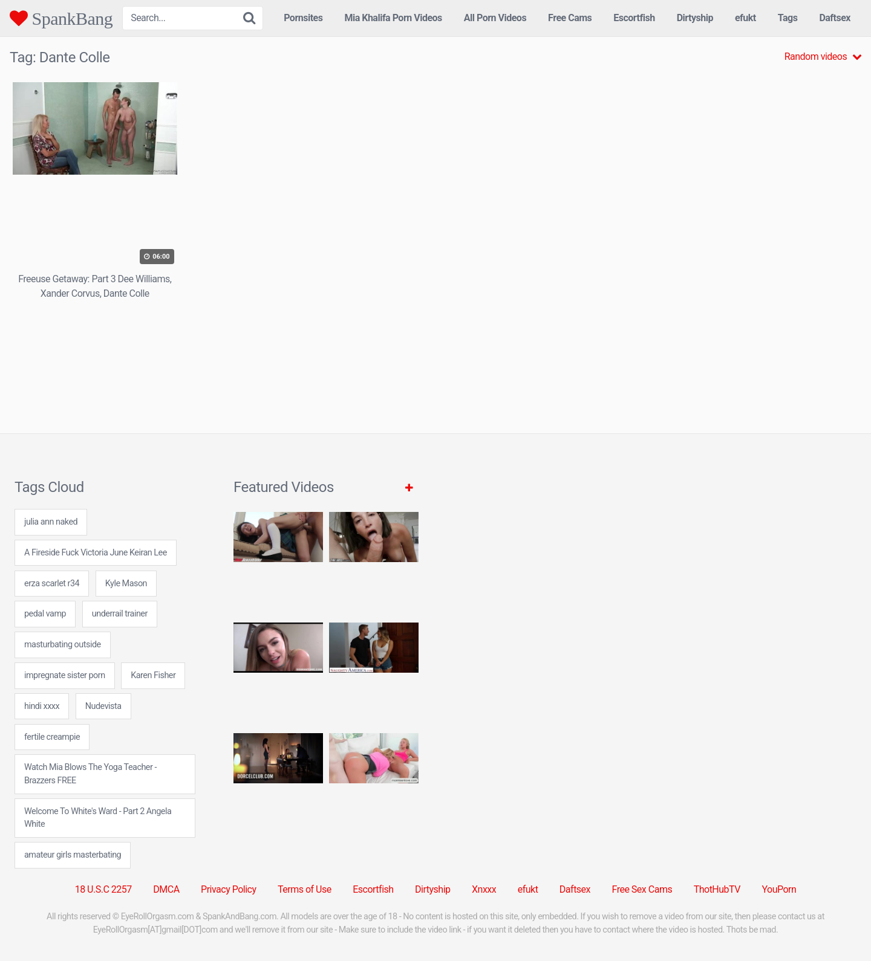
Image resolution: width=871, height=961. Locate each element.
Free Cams (570, 18)
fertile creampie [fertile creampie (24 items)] (52, 737)
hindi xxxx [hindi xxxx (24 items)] (41, 706)
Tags (788, 18)
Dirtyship (695, 18)
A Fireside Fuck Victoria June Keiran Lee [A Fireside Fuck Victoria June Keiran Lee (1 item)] (95, 553)
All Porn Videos (495, 18)
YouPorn (779, 889)
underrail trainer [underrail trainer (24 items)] (120, 614)
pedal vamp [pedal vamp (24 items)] (45, 614)
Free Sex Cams (642, 889)
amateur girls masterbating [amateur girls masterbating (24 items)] (72, 855)
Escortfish (633, 18)
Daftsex (834, 18)
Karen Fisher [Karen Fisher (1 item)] (153, 675)
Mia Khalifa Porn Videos (393, 18)
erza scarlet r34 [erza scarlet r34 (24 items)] (51, 583)
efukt (745, 18)
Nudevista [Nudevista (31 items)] (103, 706)
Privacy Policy (228, 889)
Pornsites (303, 18)
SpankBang (61, 18)
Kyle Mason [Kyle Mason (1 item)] (126, 583)
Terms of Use (304, 889)
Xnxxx (484, 889)
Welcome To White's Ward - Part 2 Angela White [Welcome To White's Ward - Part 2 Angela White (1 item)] (97, 818)
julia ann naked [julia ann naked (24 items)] (50, 522)
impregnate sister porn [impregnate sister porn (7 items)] (64, 675)
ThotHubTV (717, 889)
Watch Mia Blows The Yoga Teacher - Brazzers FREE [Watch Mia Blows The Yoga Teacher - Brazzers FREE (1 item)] (90, 774)
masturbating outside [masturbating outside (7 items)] (62, 644)
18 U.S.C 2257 (103, 889)
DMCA (166, 889)
